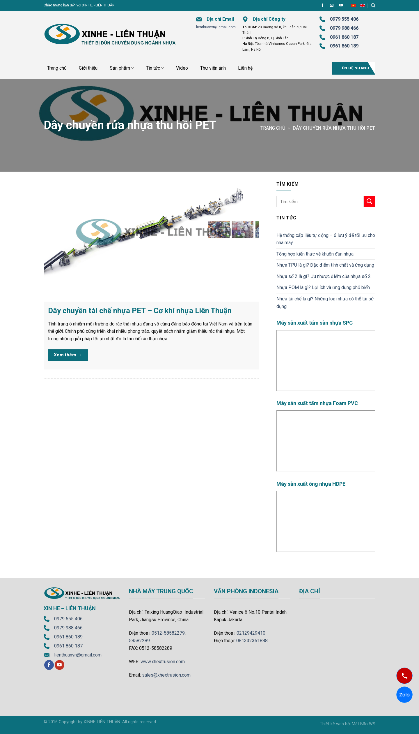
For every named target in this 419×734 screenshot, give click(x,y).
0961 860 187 (344, 37)
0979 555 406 (68, 619)
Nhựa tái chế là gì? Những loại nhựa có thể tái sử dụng (325, 302)
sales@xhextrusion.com (166, 675)
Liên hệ (245, 68)
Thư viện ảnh (213, 68)
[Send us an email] (331, 5)
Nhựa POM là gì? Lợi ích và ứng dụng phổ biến (323, 287)
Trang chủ (57, 68)
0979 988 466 (344, 28)
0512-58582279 (168, 633)
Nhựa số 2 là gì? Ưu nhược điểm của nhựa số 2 (323, 276)
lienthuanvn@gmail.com (216, 27)
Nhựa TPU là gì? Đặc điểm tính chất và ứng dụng (325, 265)
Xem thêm (68, 355)
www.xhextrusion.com (163, 661)
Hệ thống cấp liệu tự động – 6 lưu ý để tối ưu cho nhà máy (325, 239)
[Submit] (369, 201)
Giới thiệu (88, 68)
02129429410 (251, 633)
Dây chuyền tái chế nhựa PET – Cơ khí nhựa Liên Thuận (140, 310)
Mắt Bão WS (363, 723)
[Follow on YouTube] (341, 5)
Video (182, 68)
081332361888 (252, 640)
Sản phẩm (122, 68)
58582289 (139, 640)
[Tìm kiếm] (373, 5)
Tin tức (155, 68)
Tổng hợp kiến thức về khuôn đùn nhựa (315, 254)
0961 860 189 (68, 637)
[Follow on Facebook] (322, 5)
